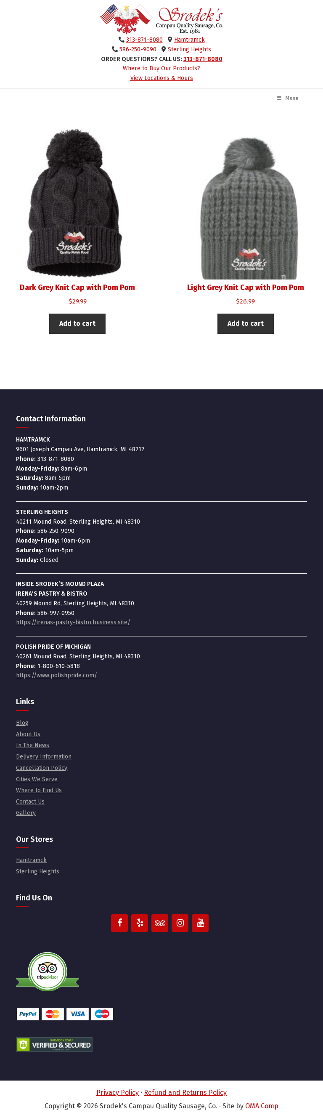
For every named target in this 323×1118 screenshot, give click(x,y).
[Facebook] (119, 923)
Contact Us (30, 801)
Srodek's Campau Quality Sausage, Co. (161, 19)
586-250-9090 (137, 49)
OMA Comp (261, 1106)
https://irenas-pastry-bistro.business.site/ (73, 622)
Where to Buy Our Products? (161, 68)
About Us (28, 734)
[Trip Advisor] (159, 923)
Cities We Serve (37, 779)
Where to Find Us (39, 790)
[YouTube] (200, 923)
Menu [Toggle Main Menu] (287, 98)
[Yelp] (139, 923)
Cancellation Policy (41, 768)
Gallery (26, 813)
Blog (22, 723)
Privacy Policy (117, 1093)
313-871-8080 (144, 39)
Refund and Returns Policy (185, 1093)
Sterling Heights (189, 49)
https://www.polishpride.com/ (56, 675)
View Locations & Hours (161, 78)
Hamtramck (189, 39)
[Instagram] (180, 923)
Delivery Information (43, 756)
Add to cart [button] (77, 323)
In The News (32, 745)
